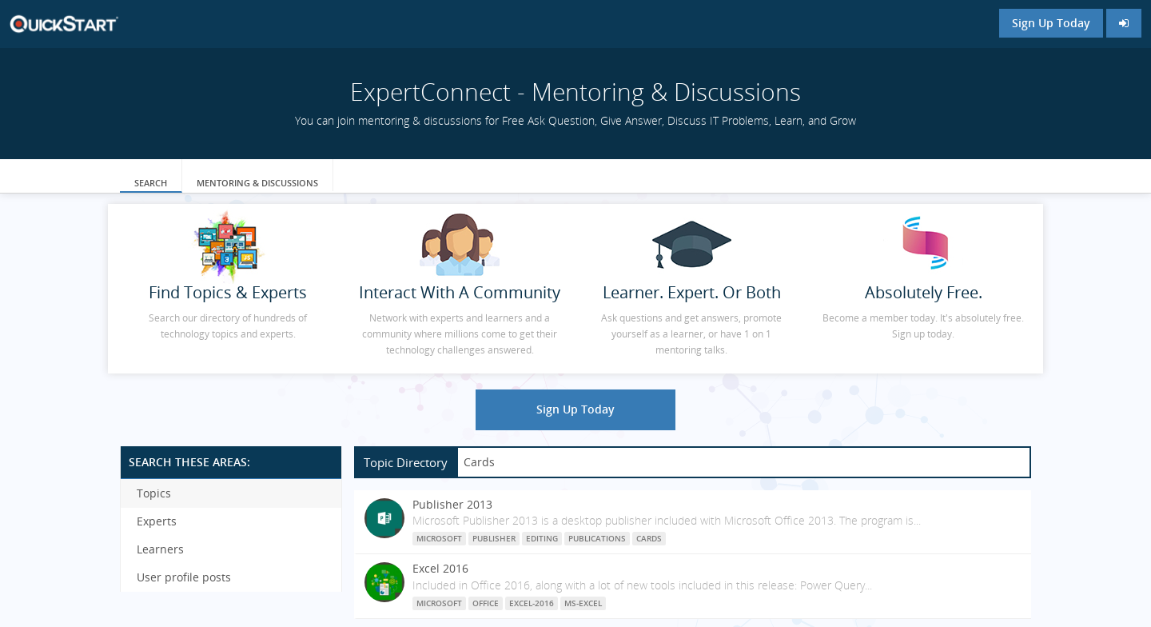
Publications (597, 538)
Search (150, 183)
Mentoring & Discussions (257, 183)
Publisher (494, 538)
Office (485, 603)
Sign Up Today (1051, 22)
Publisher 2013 (452, 504)
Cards (649, 538)
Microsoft (439, 538)
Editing (542, 538)
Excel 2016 (440, 568)
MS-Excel (583, 603)
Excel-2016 (531, 603)
